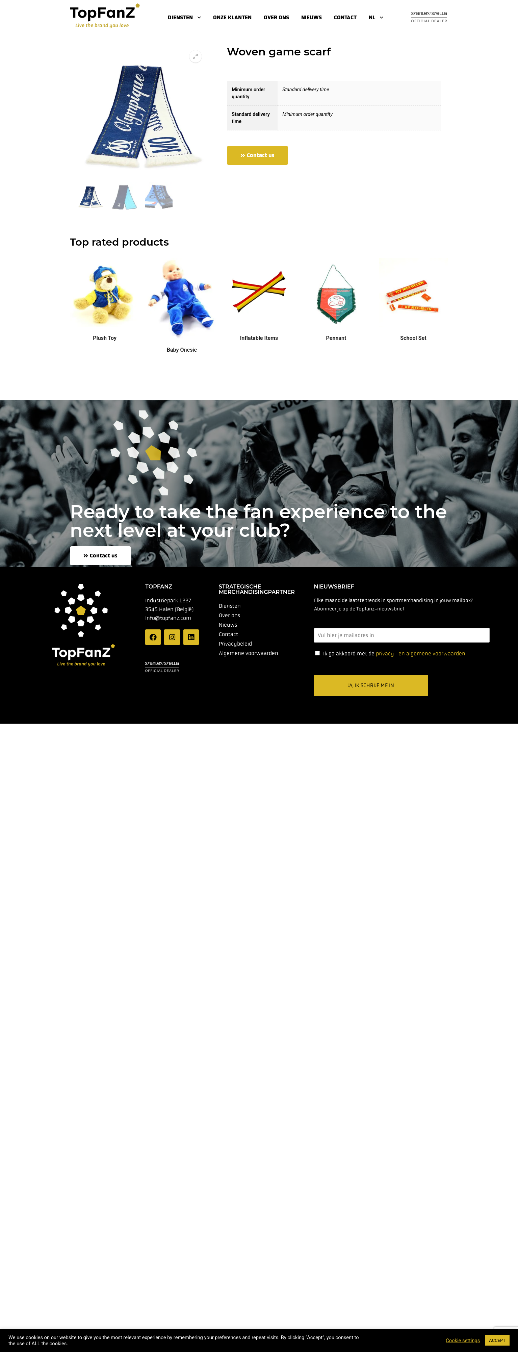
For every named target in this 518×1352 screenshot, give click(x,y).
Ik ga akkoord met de (394, 653)
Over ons (276, 17)
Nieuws (311, 17)
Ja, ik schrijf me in (371, 684)
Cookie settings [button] (463, 1340)
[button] (195, 56)
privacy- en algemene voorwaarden (420, 653)
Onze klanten (232, 17)
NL (376, 17)
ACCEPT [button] (497, 1340)
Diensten (184, 17)
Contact (345, 17)
